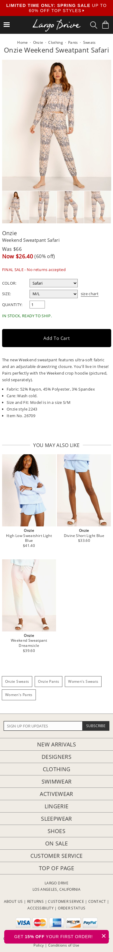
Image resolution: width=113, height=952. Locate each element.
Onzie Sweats (17, 681)
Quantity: (12, 304)
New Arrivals (56, 744)
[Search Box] (93, 25)
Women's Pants (19, 694)
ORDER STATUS (71, 908)
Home (22, 42)
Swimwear (57, 781)
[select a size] (54, 294)
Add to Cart (56, 338)
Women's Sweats (83, 681)
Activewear (56, 793)
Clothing (57, 769)
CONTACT (97, 901)
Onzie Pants (48, 681)
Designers (56, 756)
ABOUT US (13, 901)
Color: (9, 283)
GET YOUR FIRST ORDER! (61, 936)
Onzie (9, 233)
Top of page (56, 868)
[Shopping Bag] (105, 25)
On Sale (56, 843)
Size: (6, 293)
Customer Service (56, 855)
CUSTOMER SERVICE (66, 901)
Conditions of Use (64, 945)
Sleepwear (56, 818)
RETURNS (35, 901)
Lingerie (57, 806)
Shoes (56, 831)
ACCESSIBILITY (40, 908)
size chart (90, 293)
